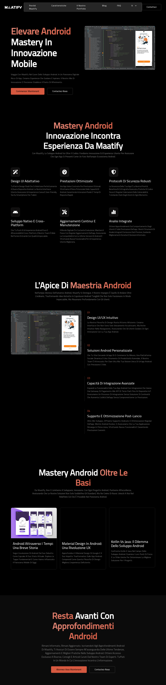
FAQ (119, 5)
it (134, 5)
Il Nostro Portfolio (81, 7)
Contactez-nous (59, 91)
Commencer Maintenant (27, 91)
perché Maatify (33, 7)
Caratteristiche (58, 5)
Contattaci (152, 7)
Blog (104, 5)
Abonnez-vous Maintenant (68, 669)
